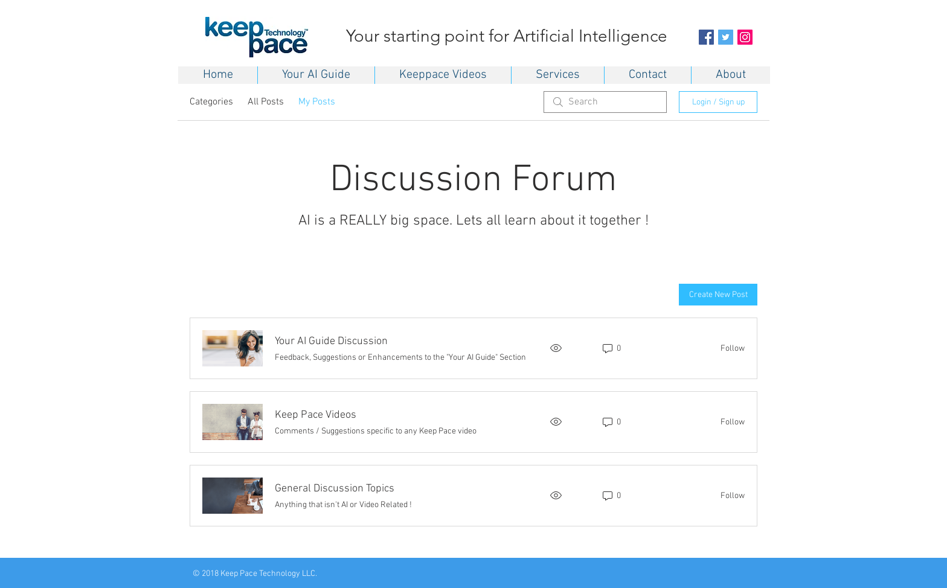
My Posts (316, 102)
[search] (605, 102)
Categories (211, 102)
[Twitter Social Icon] (725, 37)
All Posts (266, 102)
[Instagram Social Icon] (745, 37)
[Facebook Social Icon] (706, 37)
